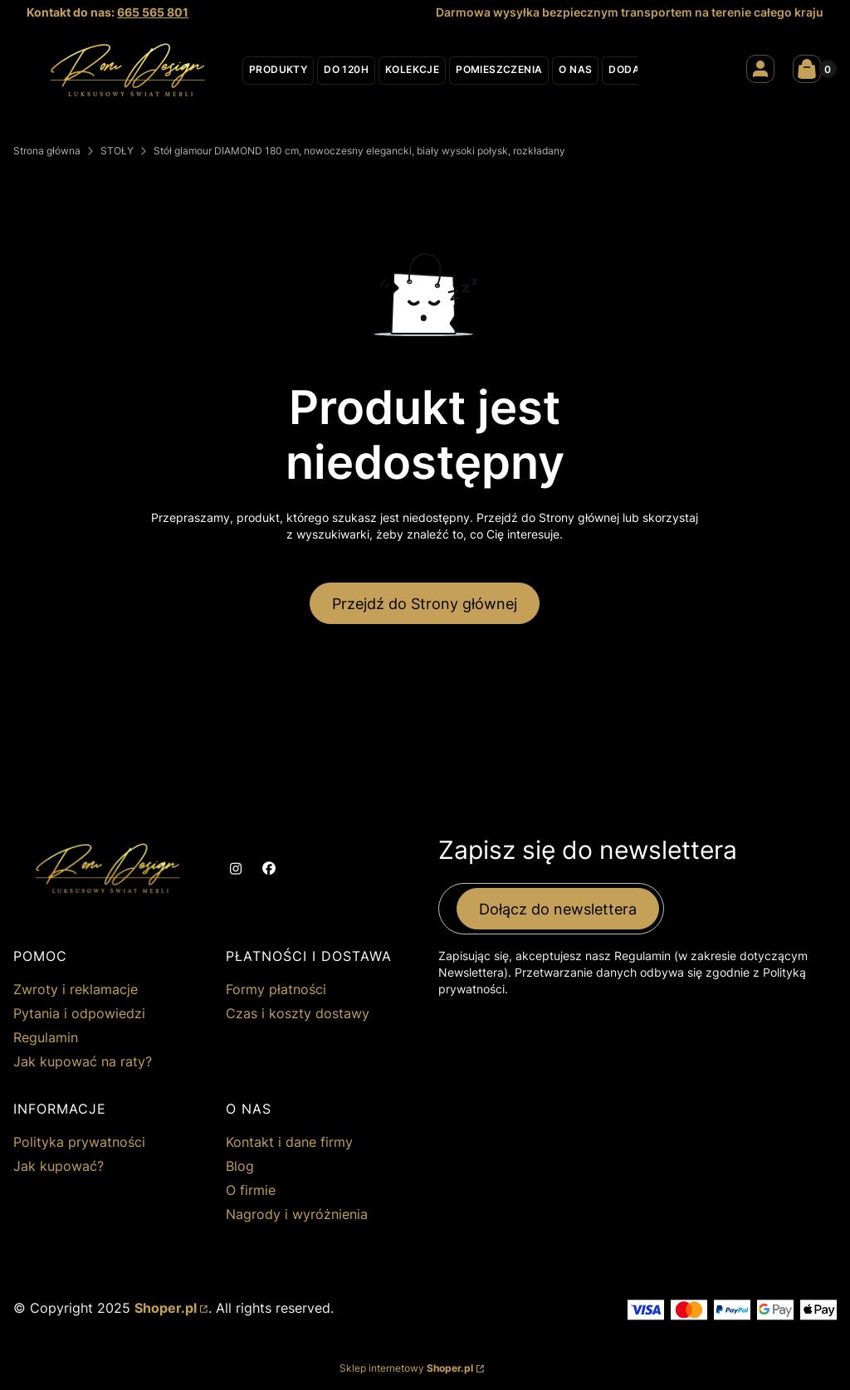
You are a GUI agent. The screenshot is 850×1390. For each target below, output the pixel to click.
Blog (240, 1166)
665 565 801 (152, 12)
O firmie (251, 1190)
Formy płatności (276, 989)
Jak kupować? (58, 1166)
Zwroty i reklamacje (75, 989)
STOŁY (117, 150)
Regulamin (45, 1037)
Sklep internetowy (406, 1368)
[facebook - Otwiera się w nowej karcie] (269, 869)
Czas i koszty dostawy (297, 1013)
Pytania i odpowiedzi (79, 1013)
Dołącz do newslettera (558, 909)
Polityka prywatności (79, 1142)
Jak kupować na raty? (82, 1061)
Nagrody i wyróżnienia (297, 1214)
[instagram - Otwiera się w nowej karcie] (236, 869)
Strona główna (47, 150)
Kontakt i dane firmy (289, 1142)
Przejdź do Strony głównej (424, 603)
